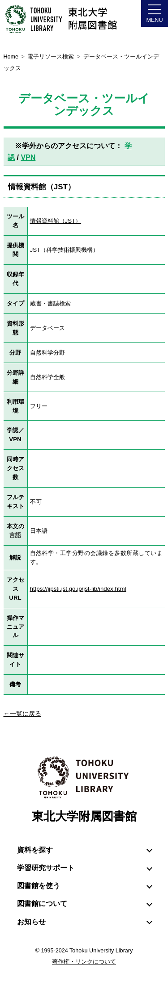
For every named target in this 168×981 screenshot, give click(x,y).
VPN (28, 157)
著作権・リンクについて (84, 962)
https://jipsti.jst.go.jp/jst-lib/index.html (78, 588)
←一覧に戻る (22, 713)
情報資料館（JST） (56, 220)
